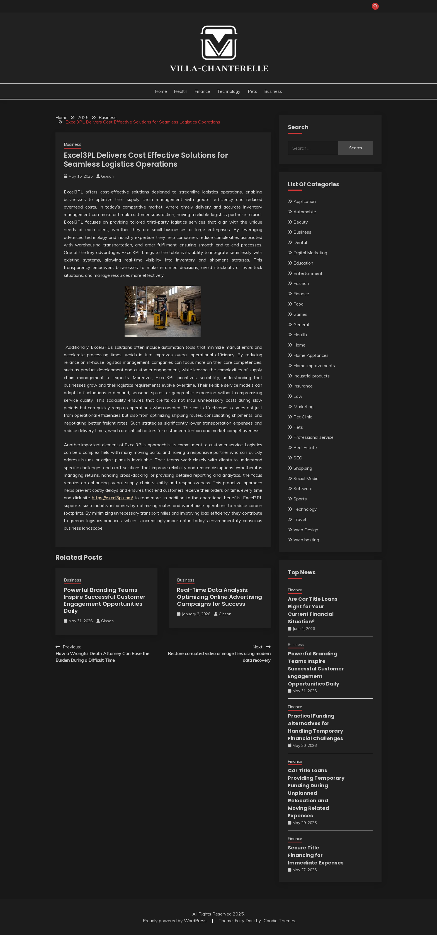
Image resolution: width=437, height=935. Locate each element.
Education (303, 263)
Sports (300, 499)
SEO (297, 458)
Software (302, 488)
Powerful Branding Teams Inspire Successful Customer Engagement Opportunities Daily (104, 600)
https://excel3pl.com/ (112, 497)
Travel (299, 519)
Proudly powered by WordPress (175, 920)
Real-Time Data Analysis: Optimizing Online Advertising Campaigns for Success (219, 597)
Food (298, 304)
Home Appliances (311, 355)
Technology (229, 91)
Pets (252, 91)
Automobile (304, 211)
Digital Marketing (310, 252)
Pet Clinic (302, 417)
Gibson (107, 176)
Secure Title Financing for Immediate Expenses (316, 855)
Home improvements (314, 365)
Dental (300, 242)
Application (304, 201)
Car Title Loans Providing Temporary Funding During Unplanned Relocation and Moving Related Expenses (316, 793)
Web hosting (306, 539)
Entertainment (307, 273)
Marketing (303, 406)
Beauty (300, 222)
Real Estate (305, 447)
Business (273, 91)
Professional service (313, 437)
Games (300, 314)
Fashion (301, 283)
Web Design (305, 529)
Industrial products (311, 376)
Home (161, 91)
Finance (202, 91)
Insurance (303, 386)
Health (180, 91)
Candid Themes (279, 920)
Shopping (302, 468)
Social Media (306, 478)
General (301, 324)
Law (297, 396)
